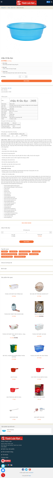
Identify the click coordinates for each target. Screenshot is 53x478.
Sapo (30, 475)
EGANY (31, 472)
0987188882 (4, 446)
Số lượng (3, 76)
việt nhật (9, 88)
